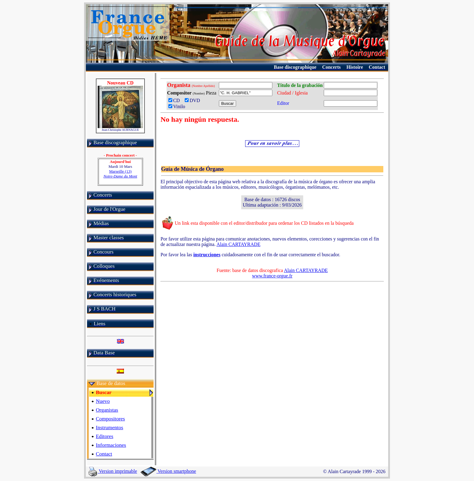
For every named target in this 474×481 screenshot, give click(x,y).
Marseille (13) (120, 173)
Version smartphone (168, 471)
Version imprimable (113, 471)
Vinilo (176, 106)
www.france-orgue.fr (272, 275)
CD (175, 100)
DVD (194, 100)
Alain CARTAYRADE (238, 244)
